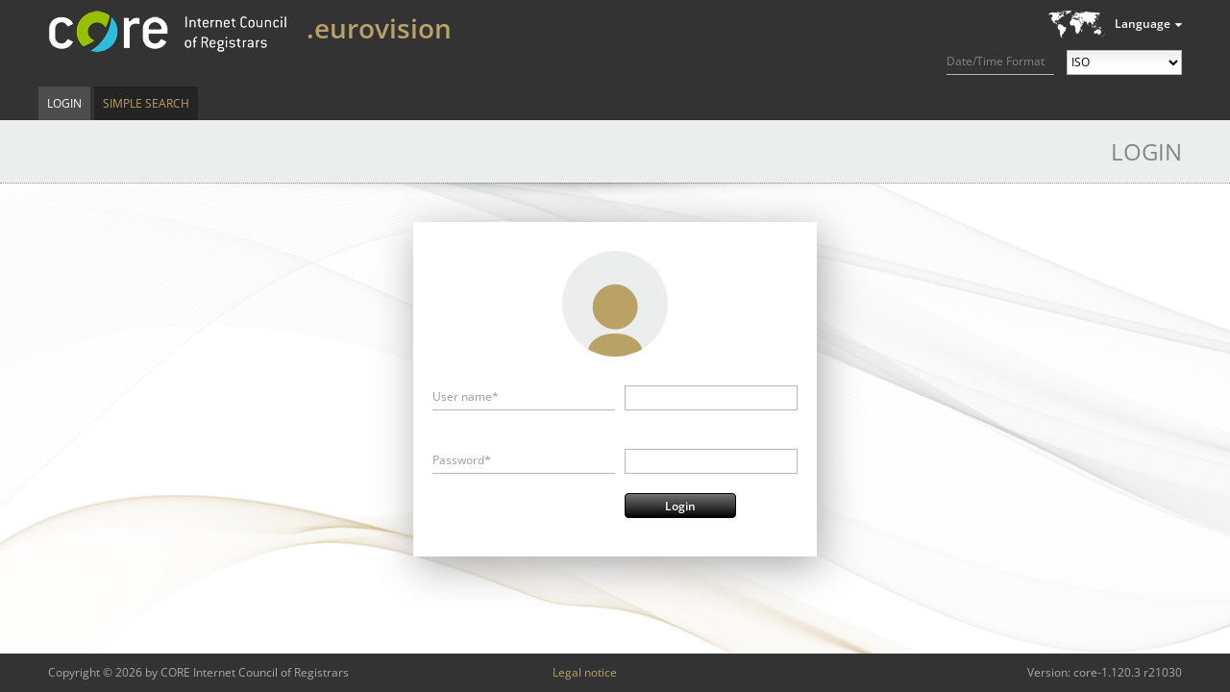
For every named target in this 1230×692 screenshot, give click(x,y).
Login (64, 103)
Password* (461, 460)
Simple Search (146, 103)
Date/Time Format (996, 61)
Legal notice (585, 672)
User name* (465, 396)
